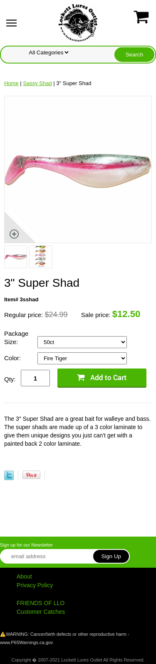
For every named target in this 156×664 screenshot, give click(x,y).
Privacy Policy (35, 585)
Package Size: (16, 337)
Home (11, 83)
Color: (13, 357)
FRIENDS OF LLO (40, 603)
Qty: (10, 379)
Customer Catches (41, 611)
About (24, 576)
